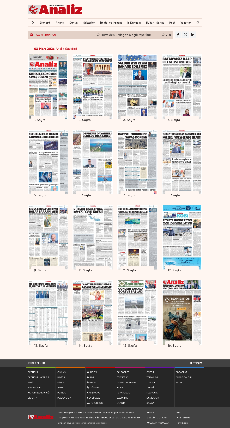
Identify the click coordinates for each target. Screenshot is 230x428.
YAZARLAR (181, 372)
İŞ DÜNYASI (93, 387)
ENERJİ (150, 372)
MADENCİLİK (64, 397)
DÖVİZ (60, 382)
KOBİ (30, 382)
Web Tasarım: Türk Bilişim (183, 420)
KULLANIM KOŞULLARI (158, 422)
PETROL (61, 392)
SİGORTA (32, 397)
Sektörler (89, 22)
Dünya (73, 22)
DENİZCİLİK (153, 397)
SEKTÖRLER (123, 372)
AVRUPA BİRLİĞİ (95, 402)
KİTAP (179, 382)
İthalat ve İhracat (111, 22)
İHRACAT (91, 382)
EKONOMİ (33, 372)
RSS (179, 412)
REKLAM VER (36, 363)
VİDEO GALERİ (184, 377)
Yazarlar (185, 22)
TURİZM (151, 382)
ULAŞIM (121, 402)
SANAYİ (150, 402)
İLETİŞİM (196, 363)
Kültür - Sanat (155, 22)
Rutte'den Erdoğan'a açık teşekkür (128, 34)
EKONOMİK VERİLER (38, 377)
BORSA (61, 377)
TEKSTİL (151, 387)
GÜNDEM (92, 372)
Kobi (172, 22)
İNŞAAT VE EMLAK (126, 382)
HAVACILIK (152, 392)
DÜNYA (91, 377)
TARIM (120, 387)
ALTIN (60, 387)
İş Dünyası (134, 22)
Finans (60, 22)
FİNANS (61, 372)
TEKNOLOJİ (153, 377)
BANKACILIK (34, 387)
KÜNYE (150, 412)
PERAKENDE (123, 392)
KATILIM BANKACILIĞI (39, 392)
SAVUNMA (122, 397)
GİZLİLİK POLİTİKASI (157, 417)
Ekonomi (44, 22)
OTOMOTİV (122, 377)
